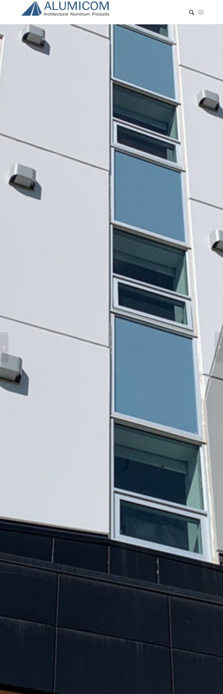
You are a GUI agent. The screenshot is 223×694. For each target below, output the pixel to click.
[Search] (189, 12)
